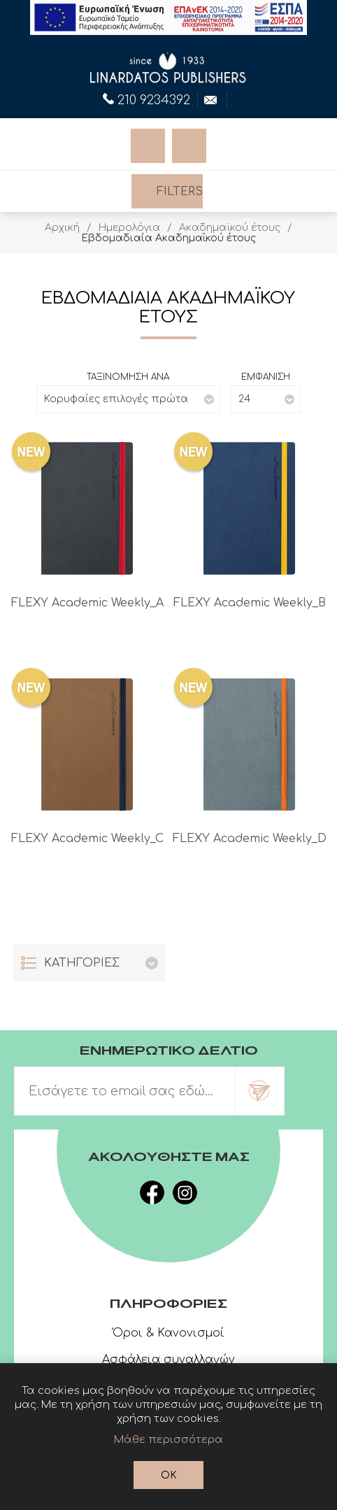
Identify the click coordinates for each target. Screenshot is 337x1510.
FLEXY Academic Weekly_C (87, 838)
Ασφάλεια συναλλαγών (168, 1359)
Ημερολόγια (129, 227)
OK (169, 1475)
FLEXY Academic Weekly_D (250, 838)
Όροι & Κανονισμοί (168, 1333)
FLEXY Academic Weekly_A (87, 603)
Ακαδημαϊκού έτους (229, 227)
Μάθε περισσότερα (168, 1440)
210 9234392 (146, 98)
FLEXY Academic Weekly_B (249, 603)
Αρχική (62, 227)
